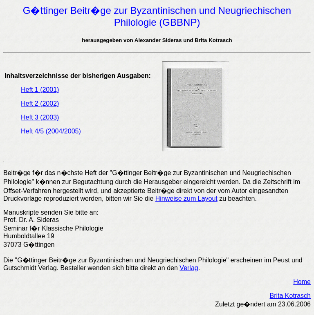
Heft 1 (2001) (40, 89)
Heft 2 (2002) (40, 103)
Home (302, 281)
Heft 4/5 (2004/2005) (51, 131)
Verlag (188, 267)
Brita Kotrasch (290, 295)
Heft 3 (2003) (40, 117)
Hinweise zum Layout (186, 198)
